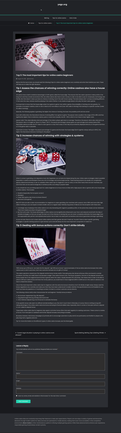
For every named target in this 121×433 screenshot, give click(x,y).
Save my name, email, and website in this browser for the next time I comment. (42, 391)
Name (18, 368)
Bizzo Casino (27, 418)
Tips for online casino (59, 13)
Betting (46, 13)
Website (18, 383)
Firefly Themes (72, 430)
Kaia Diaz (31, 73)
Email (18, 376)
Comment (19, 347)
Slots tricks (73, 13)
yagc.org (60, 4)
